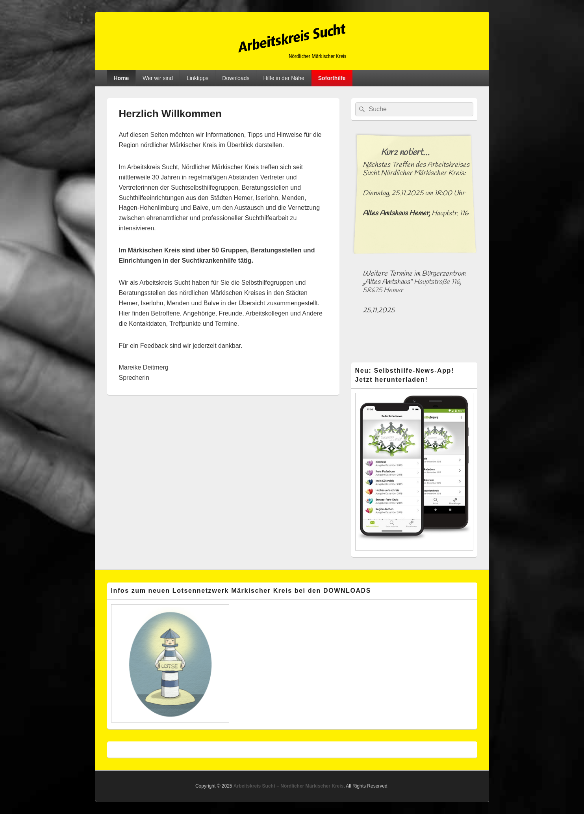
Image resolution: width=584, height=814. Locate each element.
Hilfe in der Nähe (283, 78)
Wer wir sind (158, 78)
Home (121, 78)
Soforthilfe (332, 78)
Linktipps (197, 78)
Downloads (235, 78)
